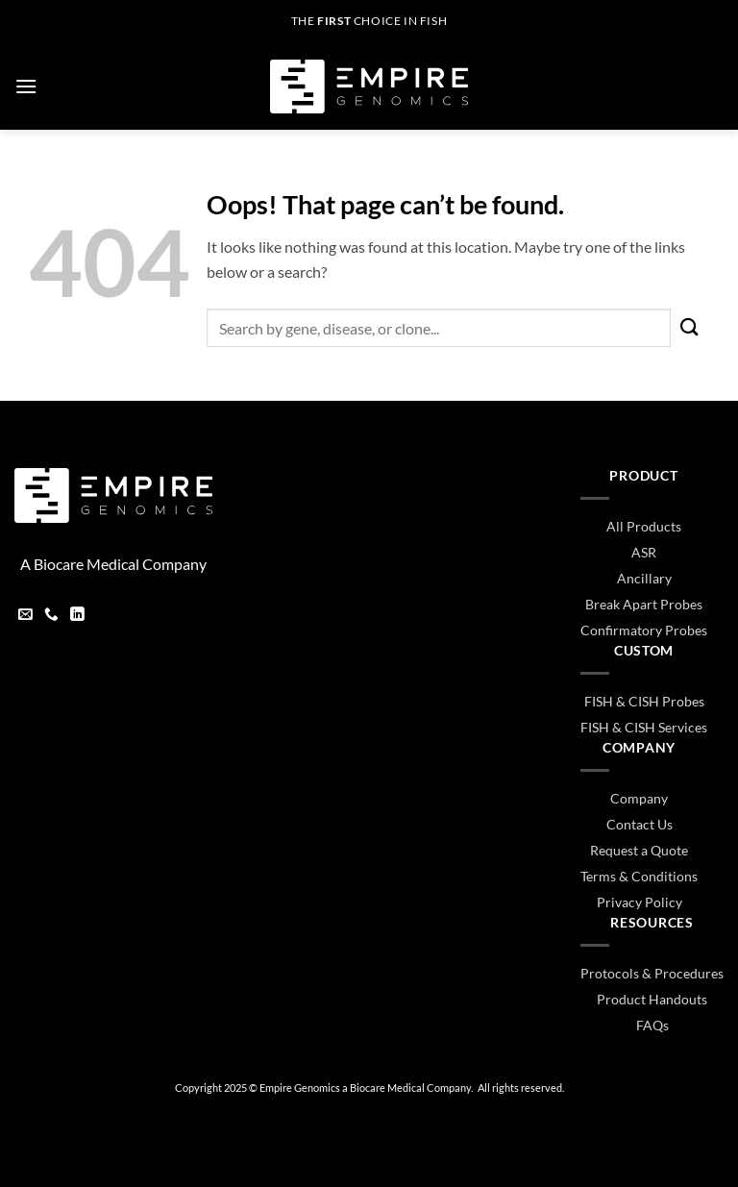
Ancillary (644, 578)
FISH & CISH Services (643, 727)
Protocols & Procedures (652, 973)
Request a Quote (639, 850)
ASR (643, 552)
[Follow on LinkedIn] (77, 616)
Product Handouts (652, 999)
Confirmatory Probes (643, 630)
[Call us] (51, 616)
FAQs (652, 1025)
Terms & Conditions (639, 876)
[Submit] (690, 328)
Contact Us (639, 824)
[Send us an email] (25, 616)
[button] (25, 86)
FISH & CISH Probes (644, 701)
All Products (643, 526)
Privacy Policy (639, 902)
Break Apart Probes (643, 604)
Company (639, 798)
